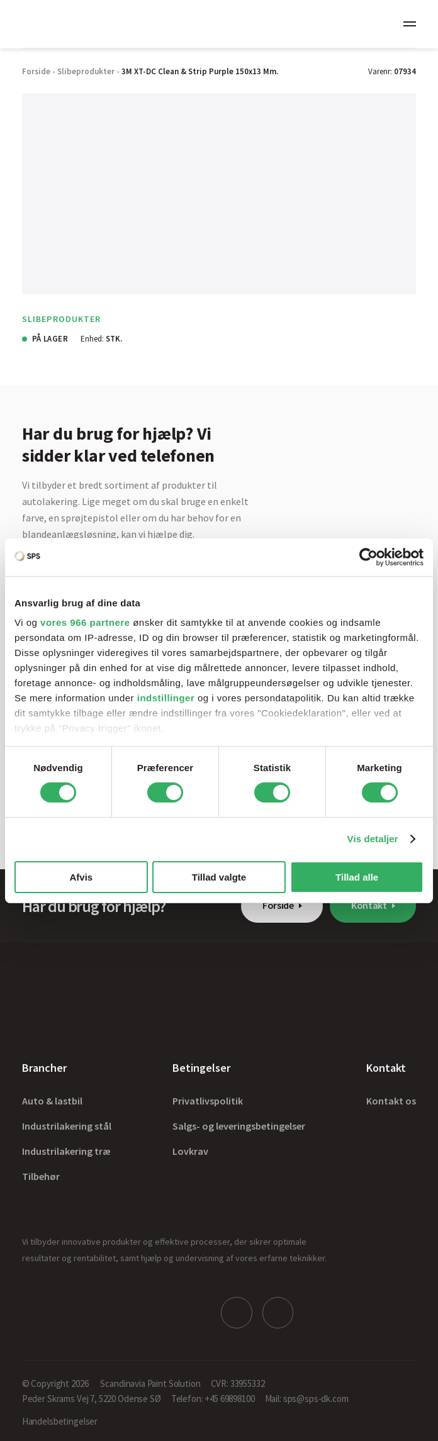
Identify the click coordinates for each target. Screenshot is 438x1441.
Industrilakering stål (66, 1126)
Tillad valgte (219, 877)
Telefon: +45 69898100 (213, 1397)
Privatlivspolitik (207, 1100)
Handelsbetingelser (60, 1420)
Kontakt (369, 905)
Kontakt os (391, 1100)
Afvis (81, 877)
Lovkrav (190, 1151)
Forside (278, 905)
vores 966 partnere (85, 622)
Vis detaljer (372, 838)
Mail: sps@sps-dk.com (307, 1397)
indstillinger (166, 698)
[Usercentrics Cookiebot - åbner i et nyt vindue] (368, 556)
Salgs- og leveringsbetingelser (238, 1126)
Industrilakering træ (66, 1151)
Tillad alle (356, 877)
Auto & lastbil (52, 1100)
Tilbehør (41, 1176)
